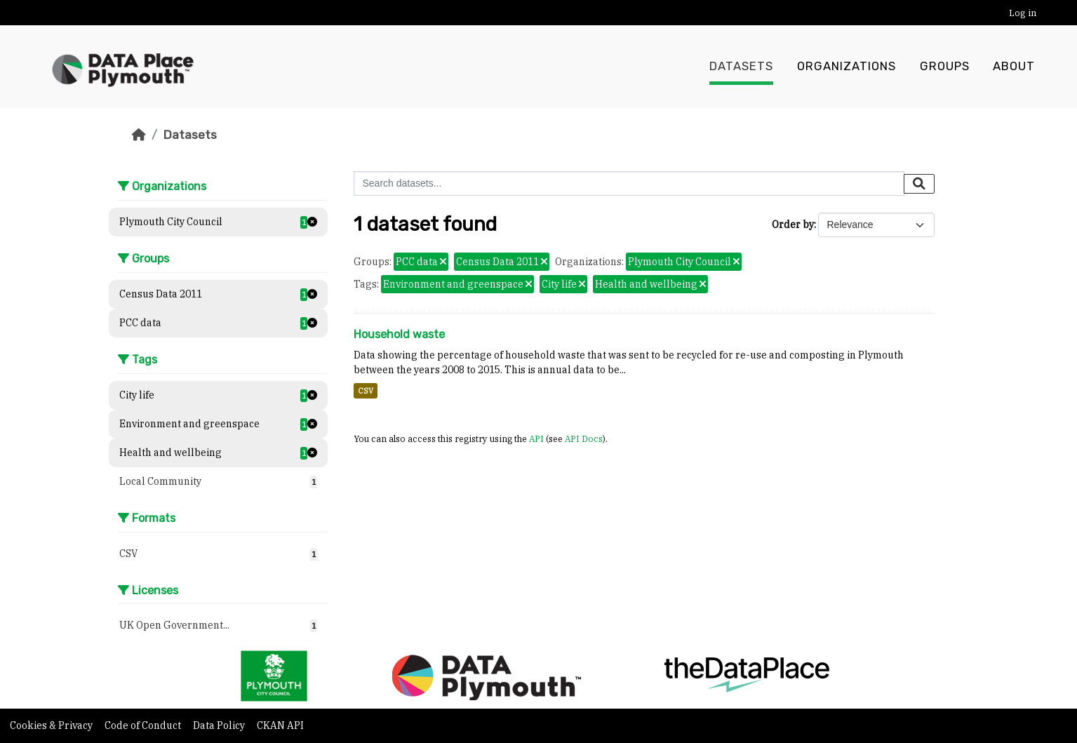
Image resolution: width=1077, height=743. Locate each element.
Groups (945, 67)
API (536, 438)
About (1014, 67)
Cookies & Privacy (52, 725)
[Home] (139, 135)
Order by (793, 224)
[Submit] (919, 184)
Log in (1022, 13)
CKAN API (280, 725)
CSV (365, 391)
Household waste (399, 334)
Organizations (846, 67)
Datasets (741, 67)
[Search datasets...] (629, 183)
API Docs (584, 438)
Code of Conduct (144, 725)
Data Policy (220, 725)
